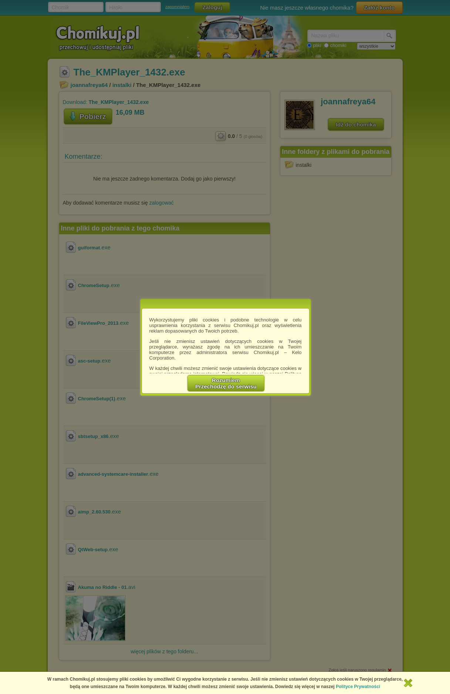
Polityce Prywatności (358, 686)
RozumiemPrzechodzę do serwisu (226, 383)
